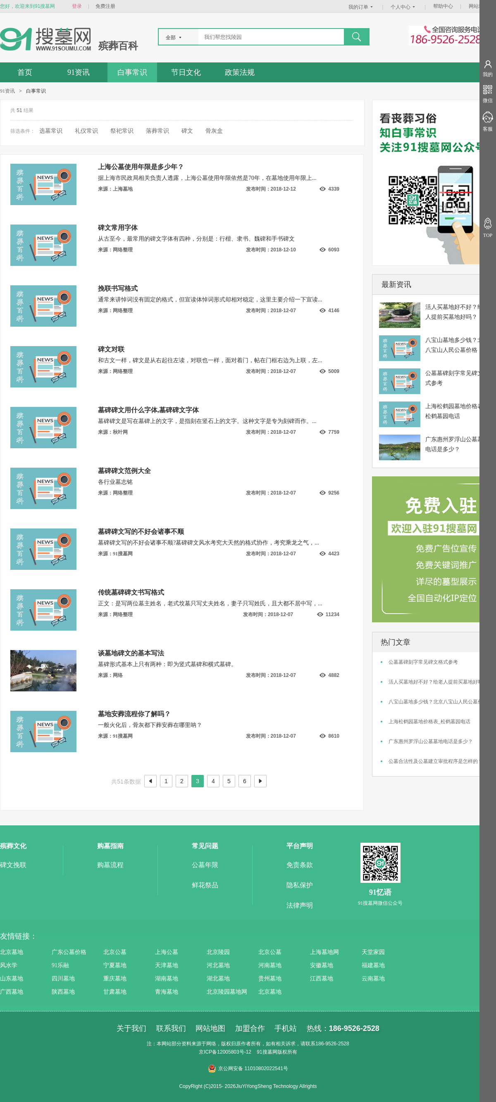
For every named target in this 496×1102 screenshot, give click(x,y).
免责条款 (299, 864)
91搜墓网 (267, 1052)
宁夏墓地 (114, 965)
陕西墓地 (63, 992)
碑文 (187, 131)
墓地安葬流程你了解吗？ (134, 713)
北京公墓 (114, 952)
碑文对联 (111, 349)
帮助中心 (443, 6)
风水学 (8, 965)
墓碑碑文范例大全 (124, 470)
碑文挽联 (13, 864)
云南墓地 (373, 978)
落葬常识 (157, 131)
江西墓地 (321, 978)
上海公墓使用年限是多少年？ (141, 166)
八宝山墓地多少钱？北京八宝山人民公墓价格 (438, 702)
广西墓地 (11, 992)
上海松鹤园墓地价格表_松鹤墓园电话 (429, 721)
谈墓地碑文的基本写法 (131, 653)
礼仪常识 (86, 131)
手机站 (285, 1028)
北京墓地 (11, 952)
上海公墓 (166, 952)
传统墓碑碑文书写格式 (131, 592)
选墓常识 (50, 131)
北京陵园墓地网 (227, 992)
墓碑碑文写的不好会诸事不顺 (141, 531)
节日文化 (186, 72)
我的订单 (361, 7)
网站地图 (479, 6)
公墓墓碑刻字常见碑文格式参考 (423, 662)
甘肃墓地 (114, 992)
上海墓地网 (324, 952)
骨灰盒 (214, 131)
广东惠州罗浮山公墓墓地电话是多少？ (431, 741)
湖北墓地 (218, 978)
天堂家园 (373, 952)
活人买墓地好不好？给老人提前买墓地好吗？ (438, 682)
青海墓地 (166, 992)
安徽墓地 (321, 965)
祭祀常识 (122, 131)
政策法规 (240, 72)
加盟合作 (250, 1028)
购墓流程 (110, 864)
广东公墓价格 (69, 952)
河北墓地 (218, 965)
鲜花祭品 (205, 885)
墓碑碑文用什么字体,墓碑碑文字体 (148, 410)
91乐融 (60, 965)
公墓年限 (205, 864)
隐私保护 (299, 885)
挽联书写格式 (118, 288)
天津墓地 (166, 965)
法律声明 (299, 905)
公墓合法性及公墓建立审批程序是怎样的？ (436, 761)
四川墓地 (63, 978)
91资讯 (78, 72)
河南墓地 (269, 965)
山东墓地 (11, 978)
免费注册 (105, 6)
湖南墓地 (166, 978)
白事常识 (132, 72)
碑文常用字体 (118, 227)
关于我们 (131, 1028)
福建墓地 (373, 965)
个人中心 (404, 7)
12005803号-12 (234, 1052)
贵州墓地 (269, 978)
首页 (24, 72)
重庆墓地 (114, 978)
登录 (77, 6)
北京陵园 (218, 952)
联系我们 (171, 1028)
